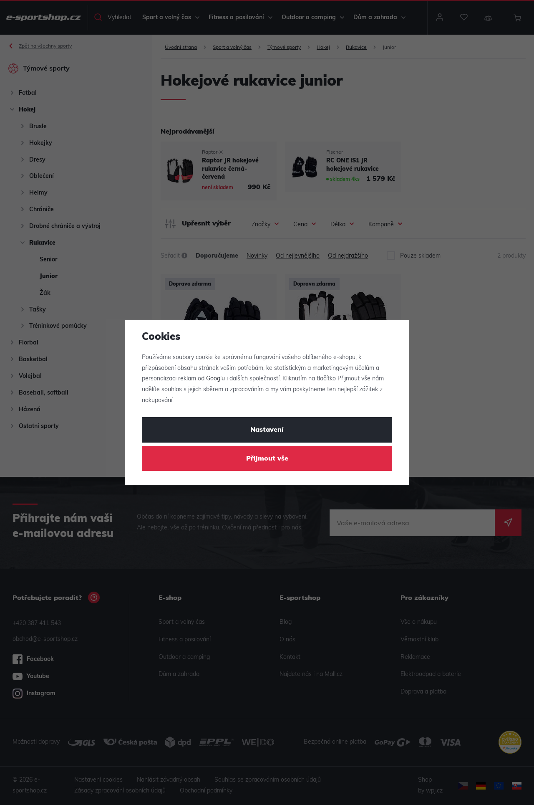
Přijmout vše (267, 459)
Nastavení (267, 430)
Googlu (215, 379)
